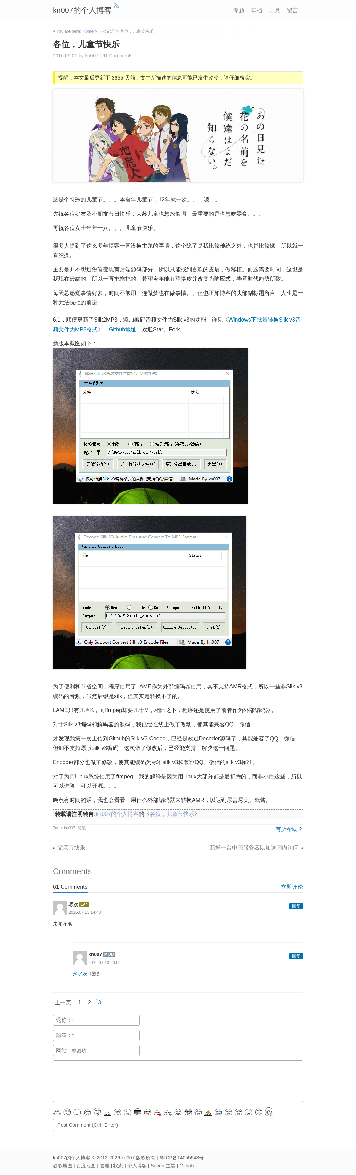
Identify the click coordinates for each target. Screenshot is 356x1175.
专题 (238, 10)
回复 (296, 906)
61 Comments (117, 55)
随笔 (82, 828)
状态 (118, 1165)
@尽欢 (80, 974)
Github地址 (122, 329)
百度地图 (86, 1165)
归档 (256, 10)
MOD (109, 954)
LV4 (84, 904)
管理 (105, 1165)
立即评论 (292, 887)
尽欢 (73, 904)
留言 (292, 10)
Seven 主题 (163, 1165)
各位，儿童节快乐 (86, 44)
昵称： (64, 1020)
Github (186, 1165)
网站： (64, 1050)
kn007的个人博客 (82, 10)
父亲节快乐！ (74, 848)
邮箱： (64, 1035)
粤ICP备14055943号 (182, 1157)
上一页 (63, 1003)
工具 (274, 10)
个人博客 (137, 1165)
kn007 (69, 828)
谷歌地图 (62, 1165)
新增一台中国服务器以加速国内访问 (254, 848)
